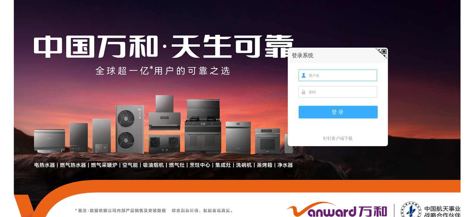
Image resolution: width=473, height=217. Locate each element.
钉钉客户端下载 (338, 138)
